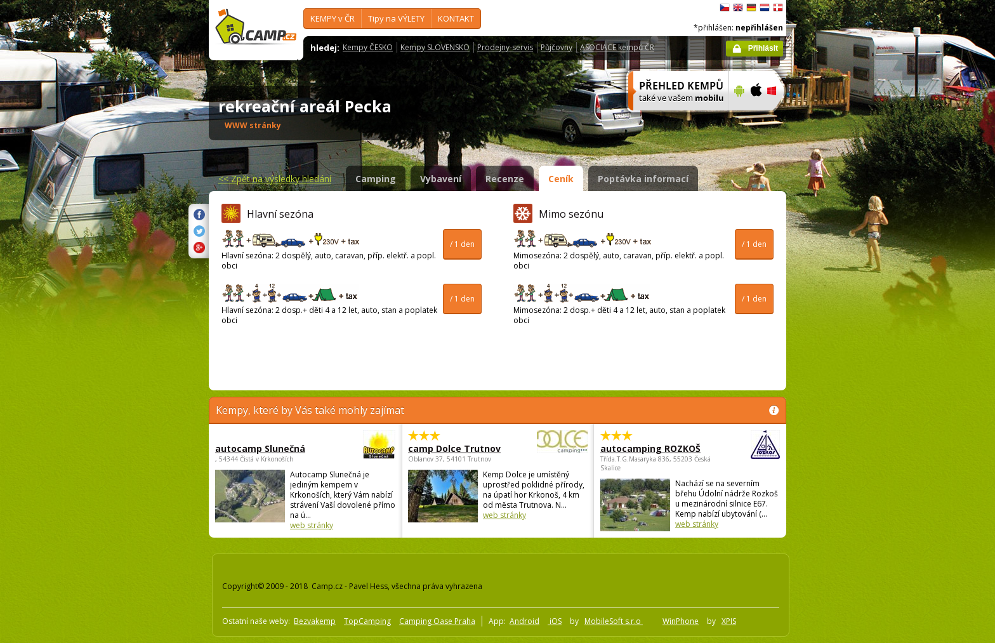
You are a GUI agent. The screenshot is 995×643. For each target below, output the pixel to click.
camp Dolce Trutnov (463, 448)
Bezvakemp (315, 621)
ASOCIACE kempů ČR (617, 47)
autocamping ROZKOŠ (655, 448)
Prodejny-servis (505, 47)
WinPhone (680, 621)
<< (274, 179)
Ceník (561, 179)
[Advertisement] (839, 381)
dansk (778, 7)
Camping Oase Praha (437, 621)
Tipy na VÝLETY (396, 18)
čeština (725, 7)
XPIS (729, 621)
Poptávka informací (643, 179)
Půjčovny (556, 47)
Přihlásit (763, 48)
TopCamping (367, 621)
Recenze (504, 179)
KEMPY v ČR (332, 18)
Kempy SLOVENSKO (435, 47)
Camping (375, 179)
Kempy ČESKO (368, 47)
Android (524, 621)
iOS (555, 621)
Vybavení (440, 179)
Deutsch (751, 7)
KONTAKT (456, 18)
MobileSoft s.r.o (613, 621)
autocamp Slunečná (270, 448)
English (738, 7)
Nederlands (765, 7)
